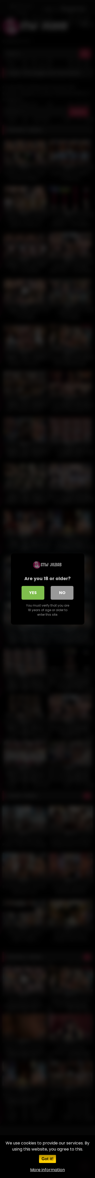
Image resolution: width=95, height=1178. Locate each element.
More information (47, 1170)
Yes (33, 593)
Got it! (47, 1159)
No (62, 593)
